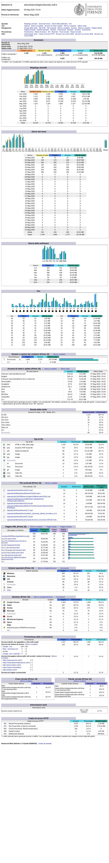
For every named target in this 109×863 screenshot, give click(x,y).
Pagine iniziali (97, 28)
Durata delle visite (30, 28)
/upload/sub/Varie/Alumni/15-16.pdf (20, 517)
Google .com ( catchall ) (11, 654)
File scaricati (51, 28)
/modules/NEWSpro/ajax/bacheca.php (15, 536)
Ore (70, 24)
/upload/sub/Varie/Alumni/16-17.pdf (20, 510)
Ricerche (55, 32)
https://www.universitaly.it (12, 667)
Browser (70, 30)
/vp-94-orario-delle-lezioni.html (12, 553)
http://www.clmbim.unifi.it (12, 665)
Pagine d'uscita (29, 30)
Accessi (74, 28)
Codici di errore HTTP (47, 34)
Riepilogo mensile (30, 24)
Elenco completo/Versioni (47, 568)
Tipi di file (42, 28)
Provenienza (28, 32)
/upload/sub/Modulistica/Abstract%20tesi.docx (23, 493)
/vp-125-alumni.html (8, 539)
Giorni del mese (44, 24)
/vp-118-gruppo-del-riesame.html (13, 550)
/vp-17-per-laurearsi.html (10, 547)
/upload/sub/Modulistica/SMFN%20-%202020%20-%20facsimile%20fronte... (25, 500)
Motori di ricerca (40, 32)
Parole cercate (75, 32)
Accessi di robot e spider (54, 26)
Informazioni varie (30, 34)
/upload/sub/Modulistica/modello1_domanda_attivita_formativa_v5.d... (32, 513)
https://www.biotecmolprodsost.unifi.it (16, 662)
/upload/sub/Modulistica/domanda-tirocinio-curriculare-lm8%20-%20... (32, 520)
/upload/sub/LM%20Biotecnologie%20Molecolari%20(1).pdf (28, 496)
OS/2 (9, 590)
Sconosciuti (62, 30)
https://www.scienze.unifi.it (12, 660)
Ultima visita (82, 26)
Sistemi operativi (43, 30)
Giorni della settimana (59, 24)
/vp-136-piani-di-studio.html (11, 555)
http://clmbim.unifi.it (10, 670)
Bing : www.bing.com (10, 649)
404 (5, 726)
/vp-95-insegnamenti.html (10, 545)
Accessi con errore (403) (84, 34)
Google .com (7, 646)
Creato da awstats (45, 743)
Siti (49, 32)
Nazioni (27, 26)
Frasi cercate (64, 32)
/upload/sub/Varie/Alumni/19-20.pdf (20, 503)
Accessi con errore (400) (65, 34)
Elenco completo (37, 26)
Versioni (53, 30)
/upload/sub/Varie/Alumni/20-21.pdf (20, 490)
